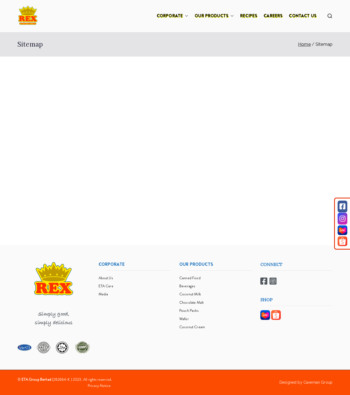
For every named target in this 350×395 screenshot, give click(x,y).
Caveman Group (317, 382)
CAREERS (273, 16)
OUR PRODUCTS (214, 15)
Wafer (184, 318)
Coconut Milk (190, 294)
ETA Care (106, 286)
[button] (185, 15)
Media (103, 294)
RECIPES (248, 16)
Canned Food (190, 278)
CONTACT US (302, 16)
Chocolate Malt (191, 302)
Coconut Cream (192, 327)
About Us (106, 278)
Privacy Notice (99, 385)
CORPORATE (172, 15)
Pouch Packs (188, 310)
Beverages (187, 286)
